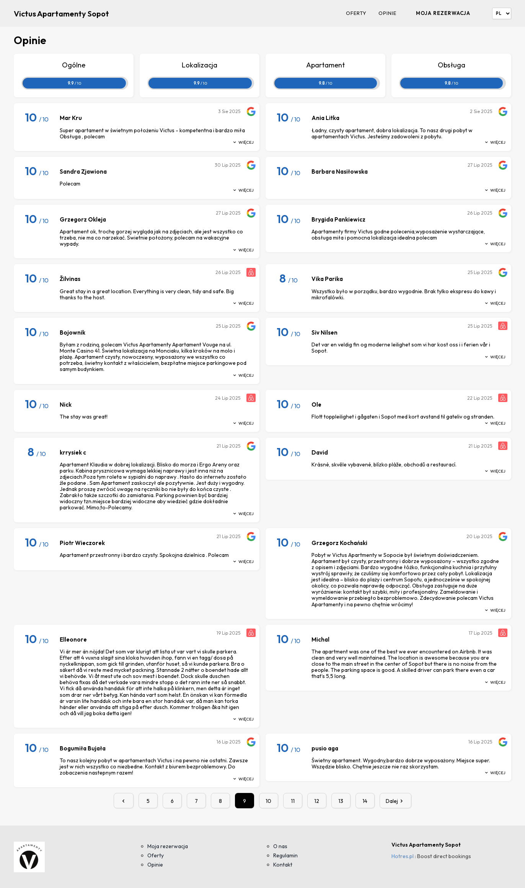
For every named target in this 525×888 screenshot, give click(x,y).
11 (293, 801)
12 (316, 801)
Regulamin (285, 855)
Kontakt (282, 864)
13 (340, 801)
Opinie (387, 13)
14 (364, 801)
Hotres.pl (402, 856)
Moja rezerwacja (443, 13)
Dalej (396, 801)
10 (268, 801)
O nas (280, 846)
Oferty (356, 13)
